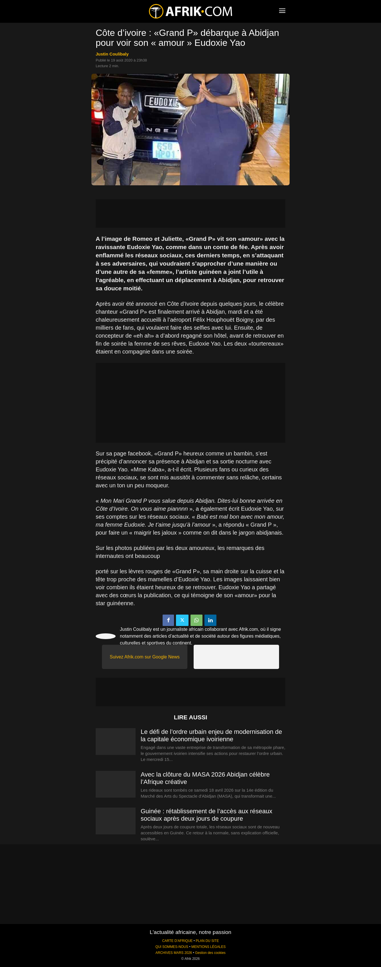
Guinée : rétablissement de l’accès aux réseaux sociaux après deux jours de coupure (206, 815)
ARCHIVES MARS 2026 (173, 953)
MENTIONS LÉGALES (208, 947)
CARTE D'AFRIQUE (177, 941)
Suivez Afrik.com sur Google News (144, 656)
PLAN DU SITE (207, 941)
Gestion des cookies (210, 953)
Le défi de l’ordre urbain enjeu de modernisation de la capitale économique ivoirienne (211, 735)
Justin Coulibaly (112, 54)
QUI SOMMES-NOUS (172, 947)
